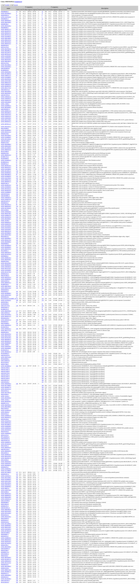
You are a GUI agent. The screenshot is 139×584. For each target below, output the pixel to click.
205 (43, 399)
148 (43, 242)
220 (43, 332)
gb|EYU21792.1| (5, 47)
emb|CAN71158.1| (5, 305)
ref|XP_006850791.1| (6, 282)
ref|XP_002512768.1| (6, 119)
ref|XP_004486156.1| (6, 257)
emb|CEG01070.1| (5, 355)
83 (42, 126)
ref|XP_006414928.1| (6, 483)
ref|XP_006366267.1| (6, 351)
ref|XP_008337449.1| (6, 335)
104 (43, 188)
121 (17, 176)
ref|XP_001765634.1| (6, 208)
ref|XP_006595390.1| (6, 259)
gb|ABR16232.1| (5, 162)
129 (17, 181)
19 (42, 34)
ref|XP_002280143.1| (6, 185)
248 (43, 449)
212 (43, 344)
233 (43, 444)
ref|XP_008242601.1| (6, 339)
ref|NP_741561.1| (5, 396)
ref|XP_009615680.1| (6, 38)
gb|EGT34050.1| (5, 460)
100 (43, 181)
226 (17, 339)
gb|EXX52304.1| (5, 419)
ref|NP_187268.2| (5, 220)
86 (42, 119)
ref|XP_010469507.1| (6, 442)
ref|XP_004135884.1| (6, 65)
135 (17, 263)
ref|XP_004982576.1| (6, 179)
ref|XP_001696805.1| (6, 366)
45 (16, 38)
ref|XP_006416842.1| (6, 112)
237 (43, 335)
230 (43, 440)
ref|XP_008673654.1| (6, 286)
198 (43, 398)
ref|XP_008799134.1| (6, 165)
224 (17, 348)
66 (42, 77)
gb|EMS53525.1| (5, 273)
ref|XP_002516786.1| (6, 263)
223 (43, 419)
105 (43, 190)
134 (43, 224)
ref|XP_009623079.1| (6, 252)
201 (43, 339)
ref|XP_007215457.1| (6, 52)
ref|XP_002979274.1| (6, 277)
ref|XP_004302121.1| (6, 316)
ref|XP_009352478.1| (6, 334)
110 (43, 187)
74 (16, 149)
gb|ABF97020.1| (5, 284)
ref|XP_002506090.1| (6, 293)
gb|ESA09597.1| (5, 452)
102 (17, 194)
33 (42, 57)
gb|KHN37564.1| (5, 261)
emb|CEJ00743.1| (5, 380)
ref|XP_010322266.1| (6, 229)
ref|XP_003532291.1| (6, 126)
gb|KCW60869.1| (5, 323)
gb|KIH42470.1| (5, 467)
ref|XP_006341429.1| (6, 41)
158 (43, 254)
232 (43, 429)
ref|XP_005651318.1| (6, 288)
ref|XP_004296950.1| (6, 247)
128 (17, 179)
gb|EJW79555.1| (5, 413)
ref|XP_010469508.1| (6, 426)
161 (17, 293)
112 (43, 167)
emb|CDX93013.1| (5, 438)
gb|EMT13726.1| (5, 142)
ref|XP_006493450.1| (6, 20)
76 (42, 140)
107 (43, 210)
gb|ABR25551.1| (5, 309)
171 (17, 273)
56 (16, 31)
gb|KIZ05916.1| (4, 291)
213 (43, 437)
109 (17, 158)
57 (16, 33)
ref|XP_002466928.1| (6, 172)
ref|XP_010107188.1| (6, 80)
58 (42, 70)
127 (17, 218)
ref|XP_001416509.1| (6, 314)
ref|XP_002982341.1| (6, 328)
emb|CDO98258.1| (5, 68)
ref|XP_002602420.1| (6, 461)
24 (42, 41)
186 (43, 380)
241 (43, 465)
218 (43, 413)
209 (43, 468)
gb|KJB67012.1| (5, 163)
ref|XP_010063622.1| (6, 84)
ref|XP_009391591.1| (6, 167)
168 (43, 314)
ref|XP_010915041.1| (6, 484)
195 (43, 403)
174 (17, 325)
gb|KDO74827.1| (5, 183)
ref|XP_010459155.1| (6, 100)
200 (43, 394)
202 (43, 337)
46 (16, 61)
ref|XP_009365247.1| (6, 33)
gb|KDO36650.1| (5, 289)
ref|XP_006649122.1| (6, 155)
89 (42, 156)
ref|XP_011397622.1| (6, 300)
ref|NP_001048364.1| (6, 130)
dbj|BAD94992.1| (5, 359)
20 (16, 15)
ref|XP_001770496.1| (6, 385)
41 (16, 100)
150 (17, 217)
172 (17, 298)
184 (43, 376)
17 (42, 13)
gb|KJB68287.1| (5, 18)
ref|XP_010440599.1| (6, 468)
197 (43, 451)
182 (17, 332)
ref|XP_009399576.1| (6, 86)
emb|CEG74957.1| (5, 369)
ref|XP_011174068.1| (6, 470)
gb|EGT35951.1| (5, 445)
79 (42, 89)
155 (43, 268)
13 (42, 18)
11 (42, 43)
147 (43, 257)
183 (43, 374)
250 (43, 461)
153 (17, 247)
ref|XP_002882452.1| (6, 222)
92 (16, 160)
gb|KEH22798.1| (5, 133)
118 (17, 224)
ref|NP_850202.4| (5, 412)
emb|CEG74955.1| (5, 374)
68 (16, 52)
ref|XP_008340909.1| (6, 242)
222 (43, 417)
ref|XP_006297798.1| (6, 213)
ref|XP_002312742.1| (6, 268)
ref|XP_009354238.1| (6, 25)
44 (16, 40)
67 (16, 50)
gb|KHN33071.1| (5, 474)
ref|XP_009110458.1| (6, 91)
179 (43, 367)
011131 (16, 5)
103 (43, 178)
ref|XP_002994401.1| (6, 465)
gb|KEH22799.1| (5, 153)
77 (42, 88)
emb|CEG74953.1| (5, 376)
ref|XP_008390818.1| (6, 265)
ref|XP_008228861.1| (6, 50)
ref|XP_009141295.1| (6, 456)
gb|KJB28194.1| (5, 321)
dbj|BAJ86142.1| (5, 236)
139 (17, 206)
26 (42, 65)
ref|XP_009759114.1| (6, 34)
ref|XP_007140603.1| (6, 73)
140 (17, 210)
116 (43, 238)
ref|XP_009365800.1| (6, 238)
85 (42, 111)
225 (43, 422)
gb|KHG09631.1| (5, 15)
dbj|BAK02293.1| (5, 318)
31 (16, 24)
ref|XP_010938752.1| (6, 199)
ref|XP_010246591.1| (6, 160)
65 (16, 86)
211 (43, 405)
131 (17, 190)
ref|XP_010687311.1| (6, 75)
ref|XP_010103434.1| (6, 227)
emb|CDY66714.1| (5, 440)
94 (16, 208)
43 (16, 41)
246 (43, 458)
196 (43, 325)
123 (17, 178)
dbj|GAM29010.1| (5, 437)
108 (43, 236)
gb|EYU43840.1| (5, 210)
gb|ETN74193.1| (5, 431)
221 (43, 408)
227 (43, 426)
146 (43, 256)
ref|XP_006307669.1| (6, 93)
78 (16, 144)
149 (43, 227)
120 (43, 195)
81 (42, 95)
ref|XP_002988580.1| (6, 279)
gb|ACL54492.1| (5, 151)
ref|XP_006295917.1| (6, 458)
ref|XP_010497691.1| (6, 98)
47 (16, 75)
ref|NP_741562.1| (5, 399)
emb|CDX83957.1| (5, 109)
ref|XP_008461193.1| (6, 82)
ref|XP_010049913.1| (6, 415)
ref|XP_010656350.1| (6, 463)
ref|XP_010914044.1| (6, 102)
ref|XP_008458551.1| (6, 181)
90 (42, 109)
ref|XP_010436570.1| (6, 224)
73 (16, 130)
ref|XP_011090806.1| (6, 192)
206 (43, 467)
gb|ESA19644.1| (5, 394)
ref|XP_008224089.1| (6, 406)
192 (43, 245)
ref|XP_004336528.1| (6, 401)
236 (43, 431)
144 (17, 238)
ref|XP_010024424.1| (6, 266)
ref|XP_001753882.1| (6, 472)
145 (43, 169)
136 (43, 298)
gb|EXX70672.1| (5, 390)
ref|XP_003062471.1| (6, 320)
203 (43, 334)
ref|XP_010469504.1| (6, 428)
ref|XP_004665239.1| (6, 422)
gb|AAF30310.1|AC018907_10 (8, 298)
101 (43, 176)
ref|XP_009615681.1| (6, 61)
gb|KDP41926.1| (5, 45)
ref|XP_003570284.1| (6, 135)
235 (43, 463)
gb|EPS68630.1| (4, 256)
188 (43, 328)
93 (42, 286)
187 (17, 334)
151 (17, 259)
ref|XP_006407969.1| (6, 311)
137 (43, 229)
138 (43, 208)
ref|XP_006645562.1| (6, 447)
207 (43, 433)
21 (42, 137)
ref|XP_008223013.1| (6, 231)
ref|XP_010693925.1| (6, 197)
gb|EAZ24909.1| (5, 128)
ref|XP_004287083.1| (6, 405)
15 (42, 31)
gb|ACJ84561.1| (5, 250)
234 (43, 445)
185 (17, 335)
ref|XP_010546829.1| (6, 176)
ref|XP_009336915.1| (6, 341)
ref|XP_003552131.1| (6, 132)
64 (16, 43)
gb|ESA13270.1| (5, 435)
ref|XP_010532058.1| (6, 66)
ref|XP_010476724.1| (6, 114)
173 (43, 355)
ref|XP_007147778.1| (6, 272)
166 (43, 293)
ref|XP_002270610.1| (6, 49)
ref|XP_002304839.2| (6, 245)
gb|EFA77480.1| (5, 364)
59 (42, 66)
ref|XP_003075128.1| (6, 357)
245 (43, 346)
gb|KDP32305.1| (5, 332)
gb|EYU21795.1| (5, 63)
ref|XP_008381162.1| (6, 43)
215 (17, 344)
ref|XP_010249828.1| (6, 479)
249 (43, 460)
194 (43, 389)
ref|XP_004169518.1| (6, 190)
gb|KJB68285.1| (5, 11)
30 (16, 20)
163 (43, 163)
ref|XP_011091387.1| (6, 476)
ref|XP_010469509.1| (6, 433)
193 (43, 320)
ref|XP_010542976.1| (6, 421)
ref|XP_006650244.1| (6, 206)
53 (16, 25)
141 (43, 252)
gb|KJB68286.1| (5, 27)
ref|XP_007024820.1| (6, 13)
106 (17, 185)
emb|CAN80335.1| (5, 312)
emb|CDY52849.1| (5, 140)
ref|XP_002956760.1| (6, 295)
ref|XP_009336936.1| (6, 398)
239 (43, 452)
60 (42, 102)
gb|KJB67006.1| (5, 24)
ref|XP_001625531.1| (6, 389)
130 (17, 188)
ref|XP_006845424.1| (6, 149)
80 (42, 91)
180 (43, 369)
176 (17, 314)
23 (42, 27)
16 (16, 27)
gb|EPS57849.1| (4, 302)
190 (43, 387)
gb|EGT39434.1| (5, 408)
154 (43, 243)
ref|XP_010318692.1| (6, 36)
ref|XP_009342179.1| (6, 240)
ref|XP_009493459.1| (6, 451)
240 (43, 348)
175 (17, 311)
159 (43, 266)
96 (42, 171)
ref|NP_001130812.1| (6, 171)
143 (17, 234)
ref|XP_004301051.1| (6, 417)
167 (43, 284)
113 (43, 185)
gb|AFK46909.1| (5, 158)
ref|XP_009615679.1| (6, 40)
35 (16, 34)
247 (43, 470)
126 (17, 229)
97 (42, 172)
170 (43, 300)
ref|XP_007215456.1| (6, 139)
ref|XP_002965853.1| (6, 325)
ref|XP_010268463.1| (6, 105)
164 (17, 275)
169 (43, 279)
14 (16, 11)
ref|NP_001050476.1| (6, 217)
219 (43, 415)
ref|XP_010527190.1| (6, 481)
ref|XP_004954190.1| (6, 146)
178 (17, 305)
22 (16, 18)
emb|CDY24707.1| (5, 201)
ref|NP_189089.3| (5, 344)
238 (43, 447)
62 (42, 116)
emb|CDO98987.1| (5, 195)
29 (16, 22)
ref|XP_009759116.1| (6, 54)
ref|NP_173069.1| (5, 104)
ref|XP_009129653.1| (6, 204)
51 (42, 68)
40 (42, 82)
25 (16, 49)
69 (42, 98)
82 (42, 96)
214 (43, 410)
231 (43, 442)
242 (43, 454)
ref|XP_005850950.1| (6, 383)
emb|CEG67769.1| (5, 373)
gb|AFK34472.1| (5, 350)
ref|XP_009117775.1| (6, 330)
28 (42, 54)
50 (16, 29)
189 (17, 328)
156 (43, 249)
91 (16, 139)
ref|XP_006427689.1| (6, 22)
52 (16, 102)
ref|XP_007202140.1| (6, 337)
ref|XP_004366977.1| (6, 387)
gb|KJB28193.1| (5, 202)
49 (16, 80)
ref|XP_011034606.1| (6, 77)
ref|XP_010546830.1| (6, 187)
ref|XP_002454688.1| (6, 144)
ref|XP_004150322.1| (6, 188)
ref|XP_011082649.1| (6, 57)
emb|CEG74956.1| (5, 371)
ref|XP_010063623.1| (6, 96)
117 (17, 215)
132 (17, 192)
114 (43, 199)
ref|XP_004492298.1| (6, 72)
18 (42, 38)
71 (16, 140)
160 (17, 300)
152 (17, 236)
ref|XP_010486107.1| (6, 215)
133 (43, 213)
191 (43, 390)
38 (16, 56)
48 (16, 72)
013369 (7, 5)
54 (16, 73)
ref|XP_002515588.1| (6, 477)
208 (17, 337)
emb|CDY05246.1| (5, 194)
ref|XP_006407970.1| (6, 249)
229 (43, 438)
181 (43, 371)
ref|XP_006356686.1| (6, 218)
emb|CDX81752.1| (5, 89)
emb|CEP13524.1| (5, 449)
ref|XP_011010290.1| (6, 270)
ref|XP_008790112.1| (6, 124)
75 (42, 114)
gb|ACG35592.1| (5, 362)
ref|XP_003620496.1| (6, 348)
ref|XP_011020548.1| (6, 56)
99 (42, 179)
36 (16, 57)
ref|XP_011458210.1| (6, 410)
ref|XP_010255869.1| (6, 169)
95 (42, 162)
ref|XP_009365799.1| (6, 234)
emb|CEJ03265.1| (5, 382)
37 (16, 36)
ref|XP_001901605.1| (6, 429)
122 (17, 187)
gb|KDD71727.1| (5, 403)
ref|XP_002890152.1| (6, 111)
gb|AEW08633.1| (5, 353)
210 (43, 435)
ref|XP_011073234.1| (6, 17)
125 (17, 172)
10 (42, 24)
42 (16, 59)
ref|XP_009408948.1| (6, 343)
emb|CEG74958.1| (5, 367)
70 (42, 84)
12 (42, 29)
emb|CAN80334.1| (5, 360)
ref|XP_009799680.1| (6, 233)
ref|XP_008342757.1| (6, 29)
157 (43, 263)
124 (17, 171)
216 (43, 341)
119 (43, 197)
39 (42, 45)
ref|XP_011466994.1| (6, 137)
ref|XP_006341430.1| (6, 59)
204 (43, 396)
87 (42, 104)
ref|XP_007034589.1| (6, 226)
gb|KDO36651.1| (5, 307)
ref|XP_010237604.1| (6, 178)
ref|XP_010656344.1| (6, 346)
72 (16, 128)
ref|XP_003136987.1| (6, 424)
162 (43, 288)
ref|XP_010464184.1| (6, 211)
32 (16, 17)
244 (43, 456)
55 (16, 109)
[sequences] (18, 1)
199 (17, 346)
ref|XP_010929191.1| (6, 116)
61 (16, 82)
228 (43, 428)
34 (16, 54)
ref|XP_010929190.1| (6, 118)
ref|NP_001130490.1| (6, 148)
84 (42, 132)
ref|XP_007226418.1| (6, 444)
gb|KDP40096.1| (5, 243)
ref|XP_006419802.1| (6, 174)
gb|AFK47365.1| (5, 327)
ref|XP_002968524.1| (6, 454)
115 (43, 174)
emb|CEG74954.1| (5, 378)
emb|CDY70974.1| (5, 95)
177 (43, 362)
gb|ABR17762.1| (5, 156)
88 (42, 112)
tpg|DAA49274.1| (5, 281)
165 (17, 282)
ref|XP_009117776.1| (6, 88)
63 (16, 65)
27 (16, 68)
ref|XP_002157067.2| (6, 392)
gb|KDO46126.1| (5, 296)
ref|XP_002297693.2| (6, 79)
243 (43, 343)
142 (43, 226)
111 (42, 247)
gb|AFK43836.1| (5, 304)
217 (43, 412)
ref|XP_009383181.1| (6, 121)
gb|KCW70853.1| (5, 275)
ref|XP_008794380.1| (6, 107)
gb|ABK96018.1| (5, 70)
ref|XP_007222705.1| (6, 254)
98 (16, 204)
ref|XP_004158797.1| (6, 31)
